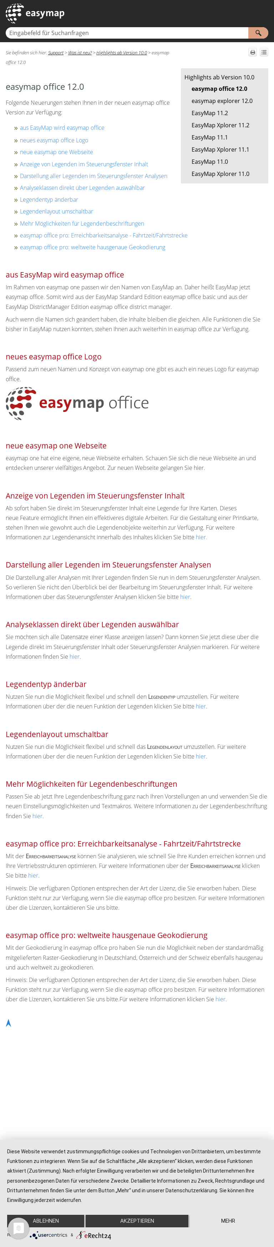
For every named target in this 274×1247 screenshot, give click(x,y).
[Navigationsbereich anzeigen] (264, 13)
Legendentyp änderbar (49, 199)
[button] (258, 33)
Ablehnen (46, 1221)
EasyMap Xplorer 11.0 (220, 174)
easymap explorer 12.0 (222, 101)
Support (56, 52)
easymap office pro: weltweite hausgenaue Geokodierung (92, 247)
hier (201, 537)
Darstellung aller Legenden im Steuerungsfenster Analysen (93, 176)
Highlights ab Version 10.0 (219, 77)
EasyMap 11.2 (210, 113)
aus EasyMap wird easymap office (62, 128)
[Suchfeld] (137, 33)
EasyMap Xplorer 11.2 (220, 125)
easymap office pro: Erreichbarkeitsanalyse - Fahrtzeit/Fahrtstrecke (104, 235)
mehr (228, 1221)
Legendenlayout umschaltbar (56, 211)
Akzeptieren (137, 1221)
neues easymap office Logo (54, 140)
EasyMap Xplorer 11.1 (220, 149)
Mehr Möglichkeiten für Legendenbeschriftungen (82, 223)
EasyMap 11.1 (210, 137)
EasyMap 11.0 (210, 162)
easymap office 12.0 (219, 89)
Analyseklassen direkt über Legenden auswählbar (82, 188)
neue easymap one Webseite (56, 152)
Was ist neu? (80, 52)
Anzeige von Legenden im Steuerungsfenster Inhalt (84, 164)
